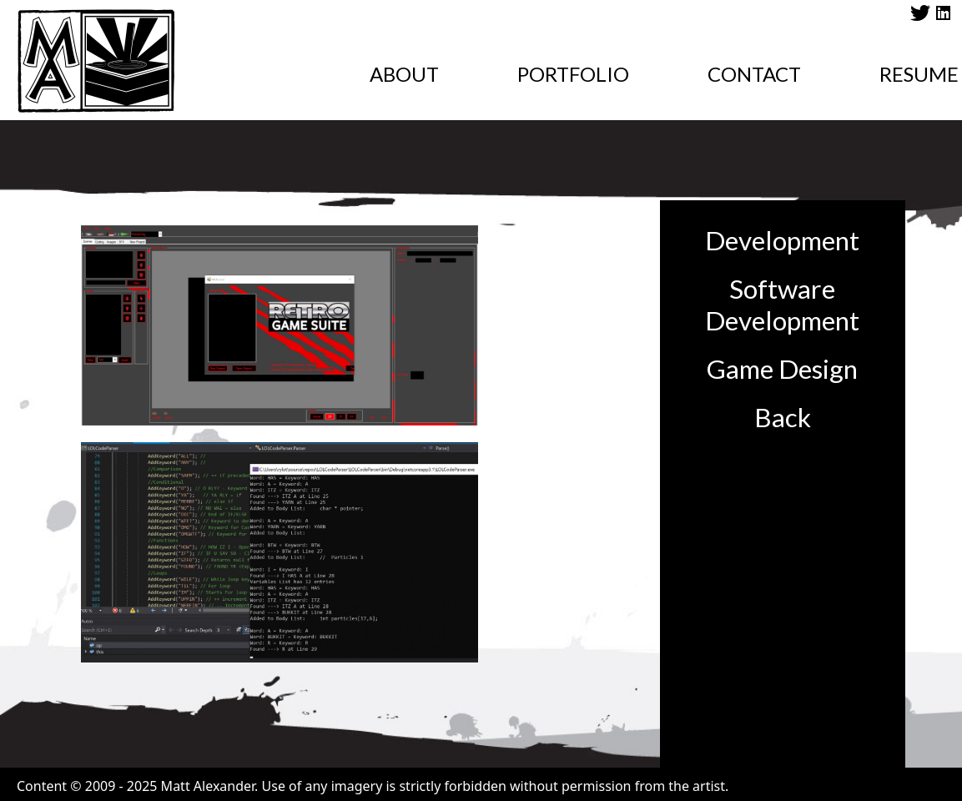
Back (782, 417)
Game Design (782, 369)
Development (782, 240)
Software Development (782, 304)
